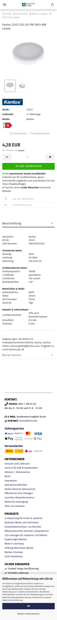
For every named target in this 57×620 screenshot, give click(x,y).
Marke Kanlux (11, 355)
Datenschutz (28, 489)
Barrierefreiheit (18, 484)
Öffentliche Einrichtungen (19, 493)
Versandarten (14, 446)
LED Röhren (41, 535)
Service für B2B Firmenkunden (21, 467)
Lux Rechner (34, 526)
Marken (9, 552)
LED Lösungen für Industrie (19, 535)
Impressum (11, 480)
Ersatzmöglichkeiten (16, 539)
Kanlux (30, 119)
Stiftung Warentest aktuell (19, 547)
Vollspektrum (41, 531)
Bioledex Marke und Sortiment (21, 522)
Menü (4, 4)
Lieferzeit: (8, 114)
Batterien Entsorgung (16, 501)
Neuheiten (17, 556)
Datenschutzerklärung (12, 600)
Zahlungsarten (14, 428)
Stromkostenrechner (16, 526)
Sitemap (18, 552)
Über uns (9, 506)
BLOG (7, 476)
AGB (7, 484)
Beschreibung (11, 223)
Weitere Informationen (28, 614)
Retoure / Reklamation (17, 472)
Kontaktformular (28, 420)
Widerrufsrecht (13, 489)
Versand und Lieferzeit (17, 463)
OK (28, 606)
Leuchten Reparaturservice (19, 497)
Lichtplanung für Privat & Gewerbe (24, 518)
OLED (7, 556)
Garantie (20, 506)
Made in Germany (14, 543)
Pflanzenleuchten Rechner (19, 531)
